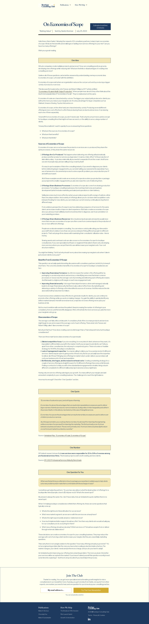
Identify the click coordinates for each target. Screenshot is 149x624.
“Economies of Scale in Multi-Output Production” (55, 91)
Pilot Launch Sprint (66, 614)
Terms (90, 615)
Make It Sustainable (44, 618)
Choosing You (42, 614)
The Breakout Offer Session (69, 611)
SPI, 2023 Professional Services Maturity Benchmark (62, 460)
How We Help (80, 5)
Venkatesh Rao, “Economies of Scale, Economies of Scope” (65, 436)
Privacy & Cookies (99, 615)
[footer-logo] (99, 608)
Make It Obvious (43, 611)
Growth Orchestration (67, 618)
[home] (48, 5)
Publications (64, 5)
